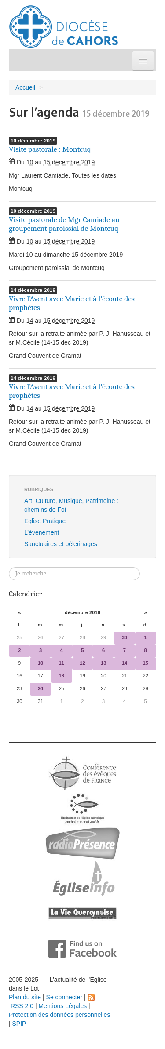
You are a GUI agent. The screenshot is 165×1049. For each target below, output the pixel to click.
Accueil (25, 87)
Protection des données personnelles (59, 1014)
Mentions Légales (62, 1005)
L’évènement (41, 532)
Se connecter (64, 997)
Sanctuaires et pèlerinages (60, 543)
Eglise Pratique (45, 520)
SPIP (19, 1023)
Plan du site (25, 997)
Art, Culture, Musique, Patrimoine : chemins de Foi (71, 505)
